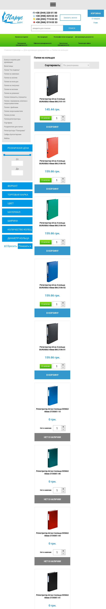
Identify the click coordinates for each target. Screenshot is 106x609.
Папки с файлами (11, 107)
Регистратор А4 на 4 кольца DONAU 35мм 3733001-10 (83, 351)
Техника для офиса (84, 43)
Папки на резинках (11, 93)
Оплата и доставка (34, 603)
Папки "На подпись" (12, 70)
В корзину (50, 127)
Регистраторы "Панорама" (14, 130)
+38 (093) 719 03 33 (46, 19)
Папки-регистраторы (12, 119)
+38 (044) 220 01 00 (46, 12)
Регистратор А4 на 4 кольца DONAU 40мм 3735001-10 (83, 225)
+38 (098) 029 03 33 (46, 15)
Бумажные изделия (21, 37)
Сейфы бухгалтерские (12, 134)
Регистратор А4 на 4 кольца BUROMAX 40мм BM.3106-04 (50, 163)
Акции (48, 603)
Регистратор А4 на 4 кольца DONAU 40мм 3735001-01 (50, 351)
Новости (57, 603)
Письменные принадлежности (21, 44)
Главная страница (12, 50)
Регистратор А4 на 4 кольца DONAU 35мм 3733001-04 (83, 413)
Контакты (24, 605)
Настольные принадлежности (63, 44)
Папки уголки (9, 115)
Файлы (7, 138)
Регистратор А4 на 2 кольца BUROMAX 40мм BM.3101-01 (50, 100)
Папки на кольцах (11, 81)
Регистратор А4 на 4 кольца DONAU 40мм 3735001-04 (83, 288)
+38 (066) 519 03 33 (46, 22)
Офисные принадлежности (42, 43)
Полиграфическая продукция (63, 37)
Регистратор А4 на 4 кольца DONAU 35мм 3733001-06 (50, 413)
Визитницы (8, 66)
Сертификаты (69, 603)
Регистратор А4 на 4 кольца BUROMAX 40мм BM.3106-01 (50, 225)
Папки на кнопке (10, 78)
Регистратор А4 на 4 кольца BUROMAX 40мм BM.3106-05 (83, 100)
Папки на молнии (11, 89)
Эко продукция (43, 37)
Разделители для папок (13, 126)
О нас (21, 603)
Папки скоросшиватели (13, 111)
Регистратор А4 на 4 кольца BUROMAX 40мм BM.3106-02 (83, 163)
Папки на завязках (11, 74)
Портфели (8, 123)
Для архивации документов (84, 37)
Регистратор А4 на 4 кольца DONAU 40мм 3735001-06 (50, 288)
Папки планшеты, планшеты (15, 97)
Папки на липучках (11, 85)
